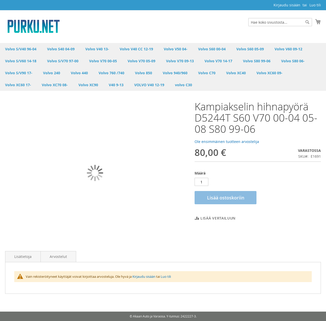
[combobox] (280, 22)
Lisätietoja (23, 256)
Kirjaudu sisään (287, 5)
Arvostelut (58, 256)
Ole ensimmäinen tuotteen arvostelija (227, 141)
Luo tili (315, 5)
